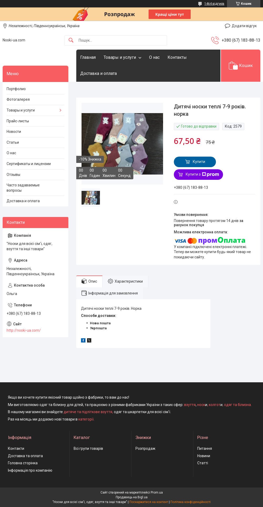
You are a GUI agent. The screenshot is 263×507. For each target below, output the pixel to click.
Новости (14, 131)
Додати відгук (244, 26)
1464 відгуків (214, 4)
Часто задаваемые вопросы (23, 187)
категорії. (86, 419)
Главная (88, 57)
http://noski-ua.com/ (24, 330)
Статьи (13, 142)
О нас (154, 57)
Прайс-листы (18, 121)
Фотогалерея (18, 99)
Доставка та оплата (25, 456)
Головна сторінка (23, 463)
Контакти (16, 448)
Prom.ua (157, 492)
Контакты (177, 57)
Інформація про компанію (30, 470)
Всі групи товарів (88, 448)
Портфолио (16, 89)
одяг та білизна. (238, 405)
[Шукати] (71, 40)
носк (201, 405)
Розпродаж (145, 448)
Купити (199, 162)
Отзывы (13, 174)
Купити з (202, 174)
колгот (214, 405)
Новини (203, 456)
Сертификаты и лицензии (29, 164)
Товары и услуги (120, 57)
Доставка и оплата (98, 73)
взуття (189, 405)
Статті (202, 463)
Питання (204, 448)
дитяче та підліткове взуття (88, 412)
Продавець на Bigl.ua (132, 497)
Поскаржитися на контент (148, 502)
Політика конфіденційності (190, 502)
